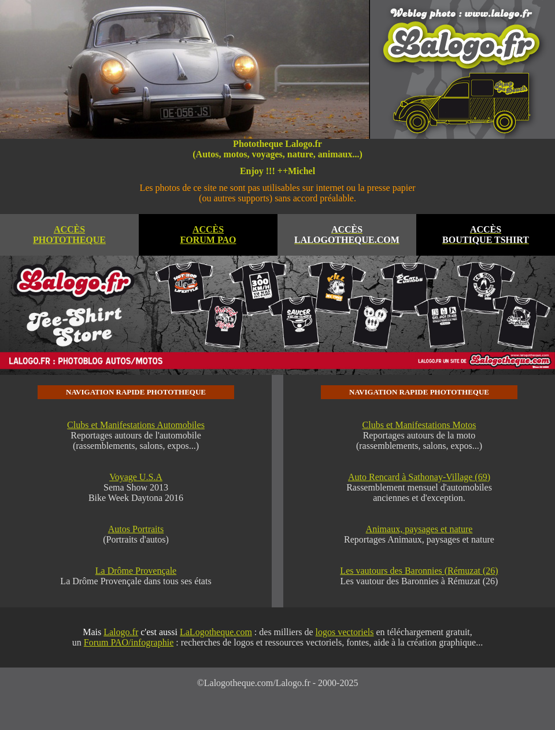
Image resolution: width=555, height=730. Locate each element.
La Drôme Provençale (135, 571)
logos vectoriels (345, 632)
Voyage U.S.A (135, 477)
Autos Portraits (136, 529)
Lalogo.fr (120, 632)
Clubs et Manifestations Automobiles (136, 425)
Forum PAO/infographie (128, 642)
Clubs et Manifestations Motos (419, 425)
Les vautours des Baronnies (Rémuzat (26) (419, 571)
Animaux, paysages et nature (419, 529)
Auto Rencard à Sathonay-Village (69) (419, 477)
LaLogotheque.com (216, 632)
